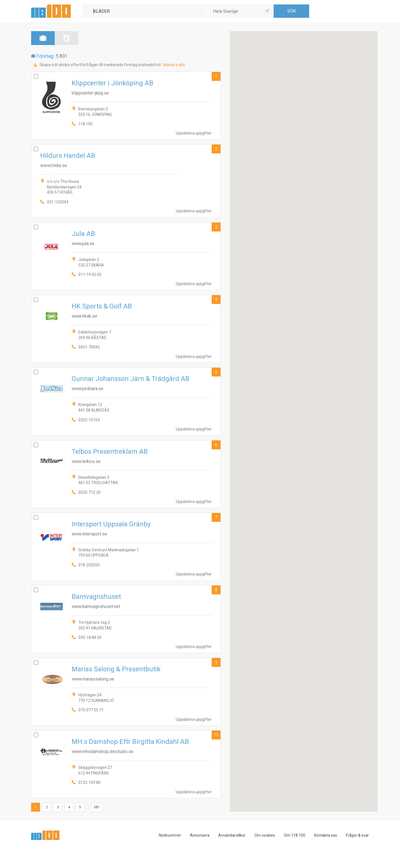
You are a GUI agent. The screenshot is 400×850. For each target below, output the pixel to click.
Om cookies (264, 835)
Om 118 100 (294, 835)
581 (97, 807)
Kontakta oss (325, 835)
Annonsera (199, 835)
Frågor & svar (357, 835)
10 (216, 735)
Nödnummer (170, 835)
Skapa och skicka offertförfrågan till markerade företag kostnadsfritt (100, 65)
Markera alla (174, 65)
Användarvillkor (232, 835)
